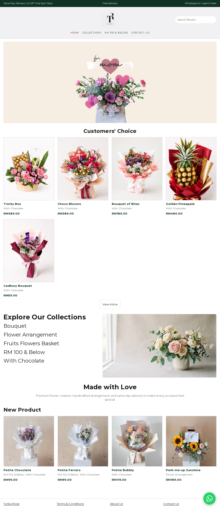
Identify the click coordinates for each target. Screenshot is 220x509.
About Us (116, 503)
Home (75, 32)
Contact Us (140, 32)
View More (110, 304)
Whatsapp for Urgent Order (200, 3)
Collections (91, 32)
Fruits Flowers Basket (31, 343)
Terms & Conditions (70, 503)
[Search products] (195, 19)
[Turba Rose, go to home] (110, 19)
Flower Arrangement (30, 334)
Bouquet (15, 326)
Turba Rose (12, 503)
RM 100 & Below (116, 32)
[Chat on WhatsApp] (209, 498)
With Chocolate (24, 361)
